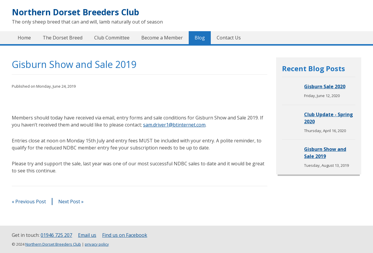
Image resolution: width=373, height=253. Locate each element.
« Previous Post (29, 201)
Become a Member (162, 37)
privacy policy (97, 244)
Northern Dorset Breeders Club (75, 12)
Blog (200, 37)
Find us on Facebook (124, 235)
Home (24, 37)
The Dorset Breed (62, 37)
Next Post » (71, 201)
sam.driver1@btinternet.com (174, 124)
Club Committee (112, 37)
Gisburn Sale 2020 (324, 86)
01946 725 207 (56, 235)
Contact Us (229, 37)
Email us (87, 235)
